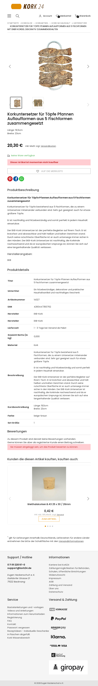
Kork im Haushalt (61, 23)
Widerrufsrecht (57, 574)
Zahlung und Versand (60, 585)
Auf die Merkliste (49, 171)
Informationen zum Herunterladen (26, 614)
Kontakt (11, 624)
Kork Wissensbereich (18, 637)
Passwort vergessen (18, 627)
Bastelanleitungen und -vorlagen (25, 607)
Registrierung (14, 617)
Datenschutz (56, 591)
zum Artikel (49, 519)
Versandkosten (48, 146)
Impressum (55, 578)
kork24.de (26, 23)
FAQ (9, 620)
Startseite (13, 23)
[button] (88, 66)
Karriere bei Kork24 (59, 564)
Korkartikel (42, 23)
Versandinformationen (71, 541)
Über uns (54, 588)
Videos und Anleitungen (20, 610)
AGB (51, 581)
